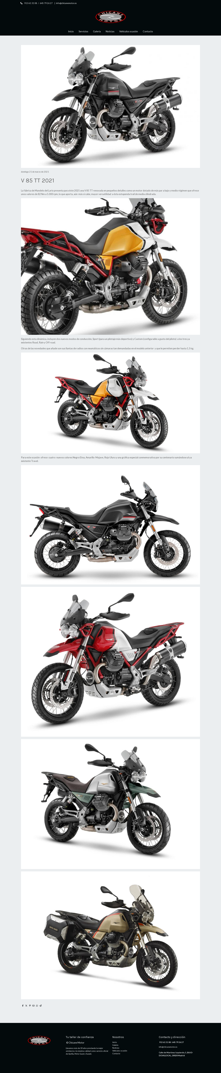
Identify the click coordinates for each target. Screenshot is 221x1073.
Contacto (116, 1053)
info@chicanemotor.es (66, 3)
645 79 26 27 (46, 3)
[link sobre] (41, 1040)
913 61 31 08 (30, 3)
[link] (110, 16)
